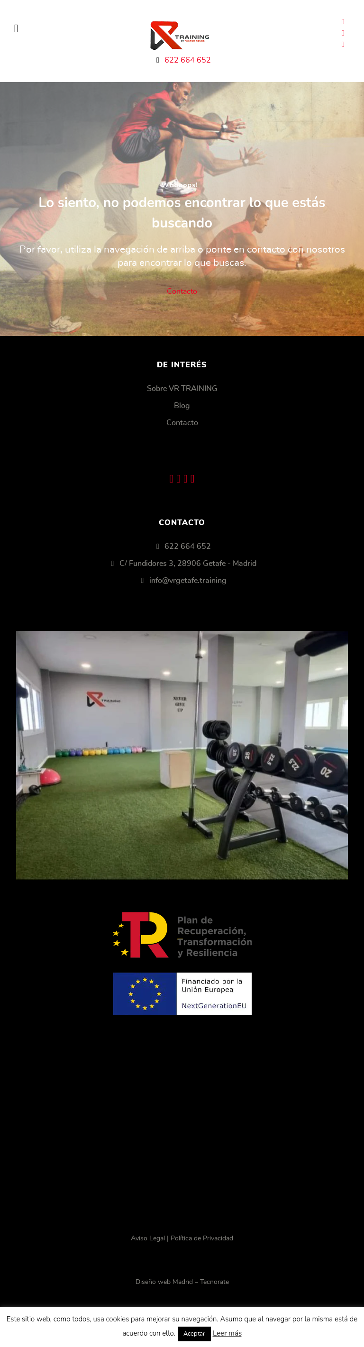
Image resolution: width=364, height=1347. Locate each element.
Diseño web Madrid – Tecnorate (182, 1282)
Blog (182, 406)
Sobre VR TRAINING (182, 388)
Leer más (227, 1333)
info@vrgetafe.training (188, 580)
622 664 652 (187, 60)
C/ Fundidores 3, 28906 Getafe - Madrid (187, 563)
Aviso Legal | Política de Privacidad (182, 1238)
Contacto (182, 291)
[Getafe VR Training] (182, 755)
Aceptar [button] (194, 1334)
